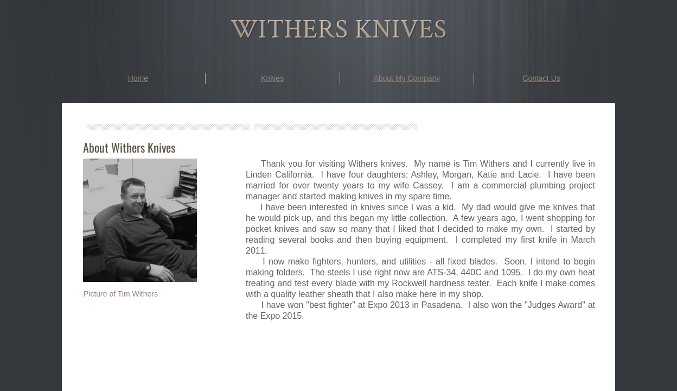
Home (138, 78)
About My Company (406, 78)
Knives (272, 78)
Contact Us (541, 78)
